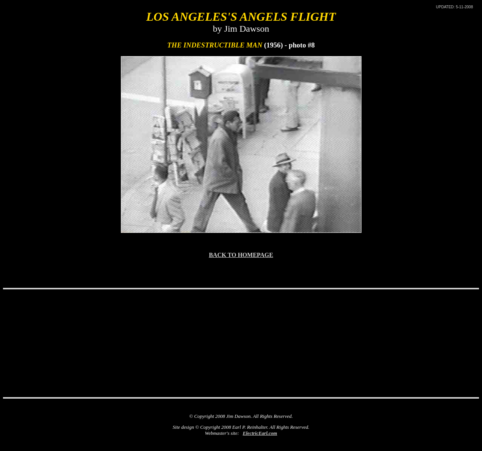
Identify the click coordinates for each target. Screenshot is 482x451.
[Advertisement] (241, 309)
